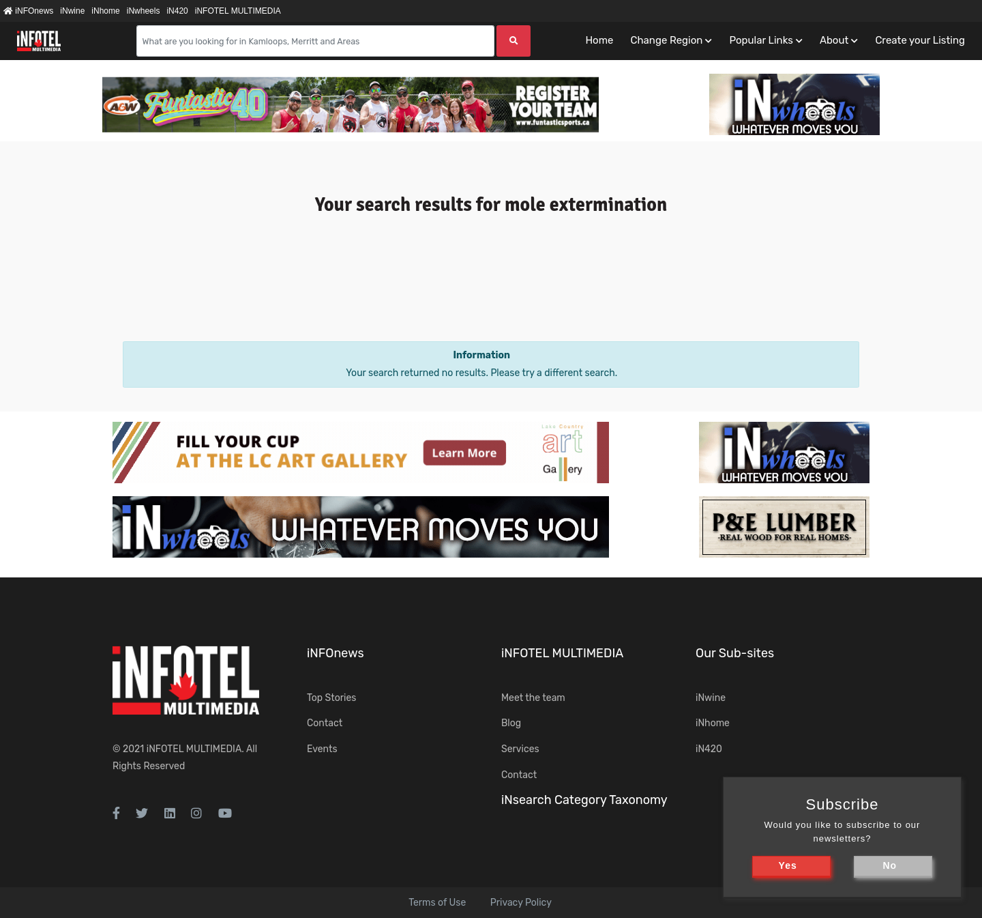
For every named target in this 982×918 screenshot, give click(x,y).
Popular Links (760, 40)
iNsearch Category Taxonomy (584, 799)
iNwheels (143, 11)
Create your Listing (920, 40)
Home (599, 40)
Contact (324, 723)
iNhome (105, 11)
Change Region (666, 40)
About (834, 40)
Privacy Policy (521, 902)
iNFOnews (28, 11)
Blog (511, 723)
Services (520, 749)
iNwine (72, 11)
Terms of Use (437, 902)
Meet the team (533, 698)
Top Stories (331, 698)
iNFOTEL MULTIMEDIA (238, 11)
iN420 (177, 11)
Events (322, 749)
